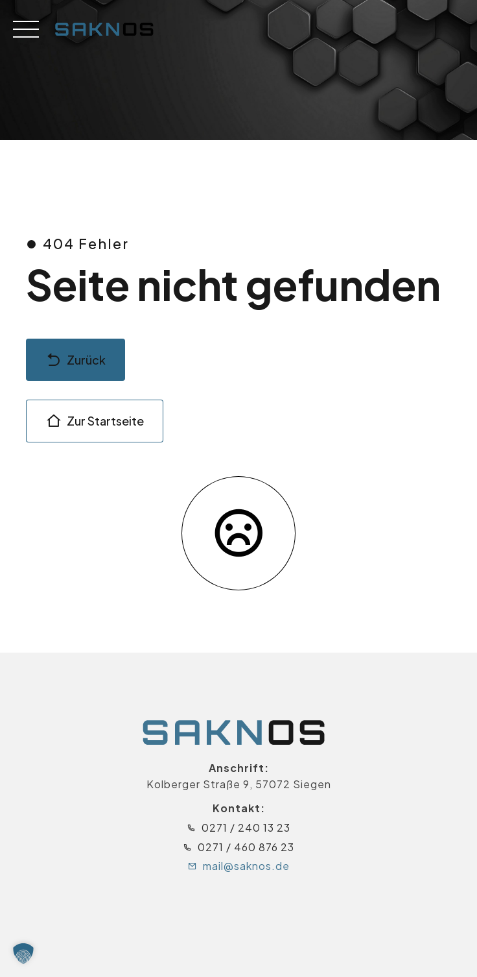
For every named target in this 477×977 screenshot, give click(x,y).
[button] (23, 953)
